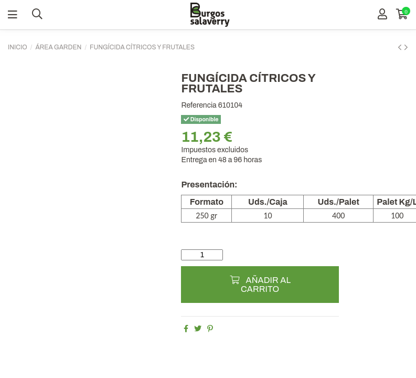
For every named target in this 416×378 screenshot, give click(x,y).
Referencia (198, 105)
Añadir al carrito (260, 284)
